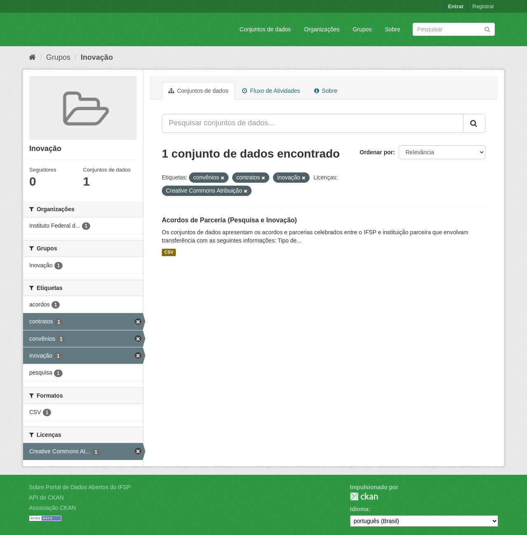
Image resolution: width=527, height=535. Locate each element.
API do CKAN (46, 497)
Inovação (97, 57)
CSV (168, 252)
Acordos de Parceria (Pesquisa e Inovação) (229, 220)
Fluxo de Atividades (271, 90)
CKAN (364, 496)
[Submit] (487, 28)
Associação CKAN (52, 507)
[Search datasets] (454, 29)
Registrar (483, 6)
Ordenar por (376, 152)
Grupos (362, 29)
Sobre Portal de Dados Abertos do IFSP (80, 487)
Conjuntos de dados (265, 29)
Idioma (359, 509)
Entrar (456, 6)
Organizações (321, 29)
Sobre (392, 29)
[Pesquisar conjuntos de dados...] (313, 123)
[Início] (32, 57)
